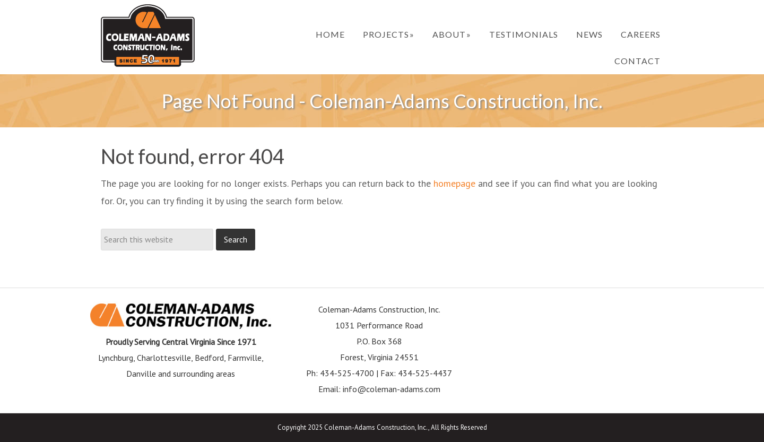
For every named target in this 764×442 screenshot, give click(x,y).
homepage (454, 183)
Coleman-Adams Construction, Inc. (147, 36)
